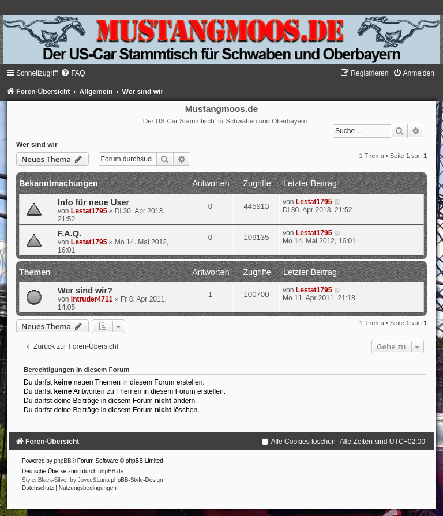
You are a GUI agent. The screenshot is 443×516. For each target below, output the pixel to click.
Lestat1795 (89, 211)
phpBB (63, 461)
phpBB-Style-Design (137, 480)
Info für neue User (93, 202)
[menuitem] (73, 73)
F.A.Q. (69, 233)
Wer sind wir (37, 145)
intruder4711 (92, 299)
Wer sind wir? (85, 290)
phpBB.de (110, 471)
